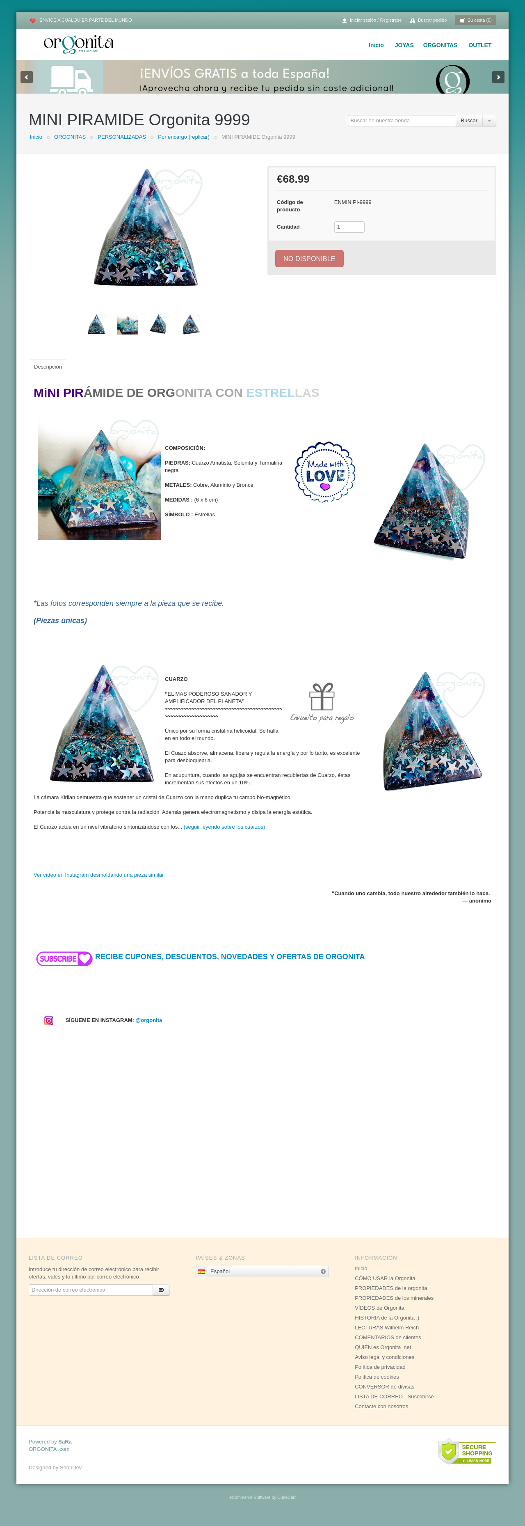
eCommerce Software (249, 1505)
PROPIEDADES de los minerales (394, 1306)
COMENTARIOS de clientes (388, 1346)
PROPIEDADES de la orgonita (391, 1296)
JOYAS (404, 45)
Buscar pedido (428, 21)
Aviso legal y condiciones (384, 1365)
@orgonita (149, 1028)
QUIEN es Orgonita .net (383, 1355)
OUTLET (479, 45)
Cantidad (288, 235)
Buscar (469, 129)
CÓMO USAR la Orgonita (385, 1286)
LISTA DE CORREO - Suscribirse (394, 1405)
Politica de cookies (377, 1385)
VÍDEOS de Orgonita (379, 1316)
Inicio (376, 45)
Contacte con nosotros (381, 1414)
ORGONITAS (440, 45)
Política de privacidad (380, 1375)
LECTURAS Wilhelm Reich (387, 1336)
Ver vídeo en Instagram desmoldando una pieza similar (99, 883)
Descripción (48, 375)
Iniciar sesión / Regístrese (372, 21)
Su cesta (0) (475, 21)
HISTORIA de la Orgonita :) (387, 1326)
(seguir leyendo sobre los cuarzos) (224, 835)
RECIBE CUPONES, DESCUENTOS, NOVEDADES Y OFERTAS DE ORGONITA (199, 965)
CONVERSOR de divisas (384, 1395)
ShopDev (71, 1476)
